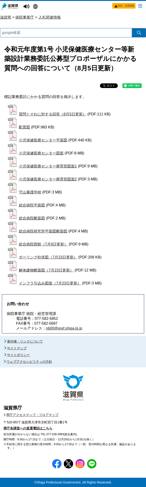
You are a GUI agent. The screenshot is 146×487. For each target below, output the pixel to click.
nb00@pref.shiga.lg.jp (64, 328)
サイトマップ (17, 348)
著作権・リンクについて (25, 341)
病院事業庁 (24, 17)
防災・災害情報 (126, 5)
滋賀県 (5, 17)
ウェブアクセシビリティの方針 (29, 361)
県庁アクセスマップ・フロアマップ (32, 415)
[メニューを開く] (140, 5)
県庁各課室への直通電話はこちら (27, 428)
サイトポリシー (18, 355)
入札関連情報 (49, 17)
